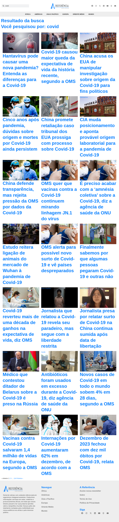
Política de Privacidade (89, 502)
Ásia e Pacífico (52, 14)
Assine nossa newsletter (89, 491)
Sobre (82, 494)
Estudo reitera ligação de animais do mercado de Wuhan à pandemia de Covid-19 (18, 265)
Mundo (91, 14)
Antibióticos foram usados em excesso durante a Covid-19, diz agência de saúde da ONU (59, 392)
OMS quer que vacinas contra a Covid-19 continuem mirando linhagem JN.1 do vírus (59, 201)
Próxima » (20, 478)
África (27, 14)
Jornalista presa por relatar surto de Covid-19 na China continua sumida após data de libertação (97, 328)
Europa (66, 14)
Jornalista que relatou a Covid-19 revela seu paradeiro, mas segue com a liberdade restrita (58, 328)
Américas (38, 14)
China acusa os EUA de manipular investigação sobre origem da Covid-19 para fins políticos (97, 73)
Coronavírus (45, 33)
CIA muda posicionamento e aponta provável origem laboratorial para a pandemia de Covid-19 (97, 137)
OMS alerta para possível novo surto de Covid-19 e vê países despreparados (58, 259)
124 (15, 478)
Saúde (43, 352)
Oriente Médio (78, 14)
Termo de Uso (85, 498)
